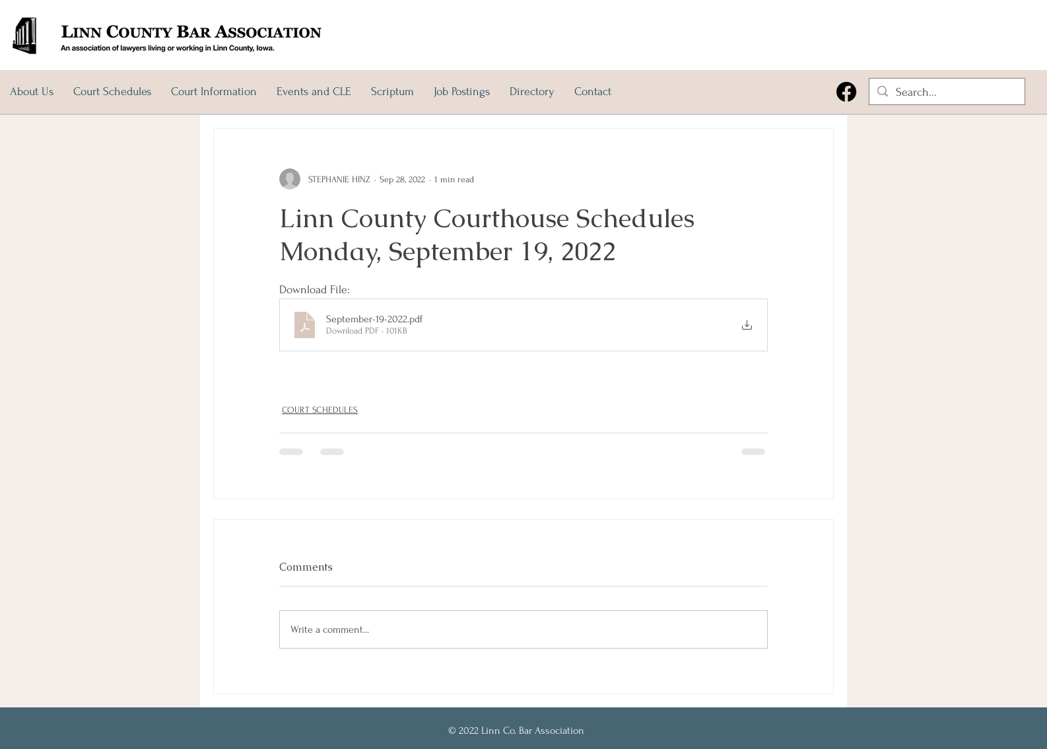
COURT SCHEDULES (320, 410)
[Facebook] (846, 92)
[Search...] (946, 92)
